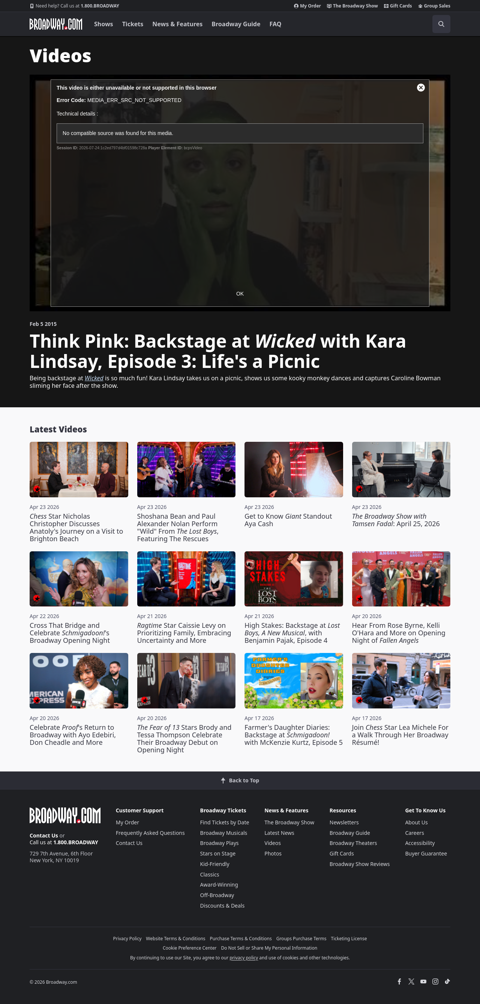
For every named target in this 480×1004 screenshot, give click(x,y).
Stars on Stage (218, 853)
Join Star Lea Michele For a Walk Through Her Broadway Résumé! (400, 735)
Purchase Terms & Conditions (241, 938)
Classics (209, 874)
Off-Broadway (217, 895)
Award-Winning (219, 884)
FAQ (276, 24)
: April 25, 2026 (396, 520)
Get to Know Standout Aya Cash (288, 520)
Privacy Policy (127, 938)
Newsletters (344, 822)
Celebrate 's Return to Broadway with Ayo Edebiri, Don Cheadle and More (73, 735)
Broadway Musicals (224, 832)
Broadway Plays (219, 842)
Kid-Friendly (215, 863)
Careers (414, 832)
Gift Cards (398, 6)
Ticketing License (349, 938)
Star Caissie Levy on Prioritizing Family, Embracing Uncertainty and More (184, 633)
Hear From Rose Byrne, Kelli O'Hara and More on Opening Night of (399, 633)
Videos (272, 842)
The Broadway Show (352, 6)
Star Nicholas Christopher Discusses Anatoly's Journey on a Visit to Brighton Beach (76, 527)
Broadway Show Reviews (360, 863)
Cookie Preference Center (190, 948)
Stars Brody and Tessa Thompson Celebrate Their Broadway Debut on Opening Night (184, 738)
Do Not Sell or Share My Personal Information (269, 948)
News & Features (177, 24)
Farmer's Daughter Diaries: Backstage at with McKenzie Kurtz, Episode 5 (293, 735)
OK (240, 294)
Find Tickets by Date (224, 822)
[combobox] (407, 24)
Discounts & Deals (222, 905)
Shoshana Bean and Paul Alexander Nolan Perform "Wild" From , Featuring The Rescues (178, 527)
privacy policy (244, 957)
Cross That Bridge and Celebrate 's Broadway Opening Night (70, 633)
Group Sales (434, 6)
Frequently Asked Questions (150, 832)
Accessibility (420, 842)
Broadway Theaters (353, 842)
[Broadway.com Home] (56, 24)
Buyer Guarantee (426, 853)
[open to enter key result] (441, 24)
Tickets (133, 24)
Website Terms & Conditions (175, 938)
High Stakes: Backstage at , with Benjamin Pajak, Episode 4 (292, 633)
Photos (273, 853)
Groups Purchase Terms (301, 938)
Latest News (279, 832)
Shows (103, 24)
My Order (307, 6)
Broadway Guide (236, 24)
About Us (416, 822)
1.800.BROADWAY (74, 6)
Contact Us (44, 835)
